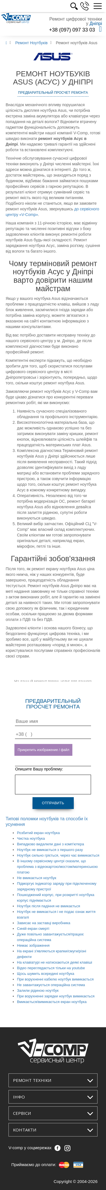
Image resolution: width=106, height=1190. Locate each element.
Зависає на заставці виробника (43, 923)
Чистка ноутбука (31, 838)
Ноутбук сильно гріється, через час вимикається (58, 855)
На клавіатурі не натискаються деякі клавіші (54, 962)
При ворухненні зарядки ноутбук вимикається (55, 996)
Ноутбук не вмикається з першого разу (50, 850)
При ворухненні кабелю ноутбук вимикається (55, 979)
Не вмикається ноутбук (36, 878)
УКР (66, 6)
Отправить (53, 803)
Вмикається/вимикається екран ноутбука (51, 1002)
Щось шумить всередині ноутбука (45, 973)
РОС (79, 6)
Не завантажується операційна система (51, 985)
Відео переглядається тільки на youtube (51, 968)
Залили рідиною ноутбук (38, 990)
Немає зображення (33, 945)
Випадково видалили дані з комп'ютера (50, 844)
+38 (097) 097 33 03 (72, 30)
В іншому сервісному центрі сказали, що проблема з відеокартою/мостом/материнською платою (57, 866)
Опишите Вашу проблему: (39, 769)
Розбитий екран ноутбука (38, 833)
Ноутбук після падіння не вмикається (48, 906)
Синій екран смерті (33, 928)
